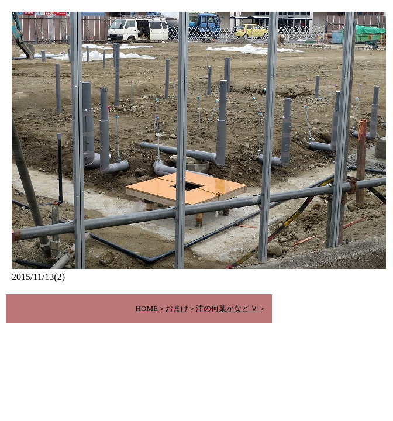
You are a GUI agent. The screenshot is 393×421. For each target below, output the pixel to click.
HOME (147, 308)
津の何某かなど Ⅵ (227, 308)
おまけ (177, 308)
